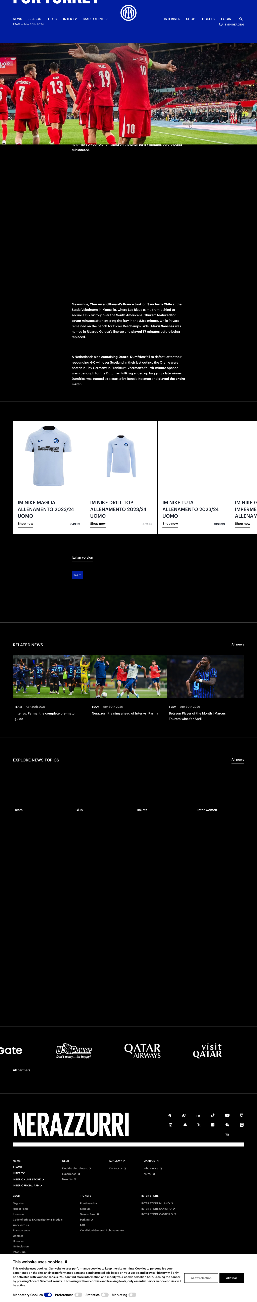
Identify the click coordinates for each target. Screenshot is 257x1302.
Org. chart (19, 1203)
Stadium (85, 1209)
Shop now (25, 490)
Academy (115, 1161)
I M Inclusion (21, 1246)
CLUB (52, 19)
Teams (17, 1167)
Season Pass (87, 1214)
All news (238, 611)
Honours (18, 1241)
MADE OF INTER (95, 19)
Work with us (21, 1225)
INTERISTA (172, 19)
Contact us (115, 1168)
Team (77, 541)
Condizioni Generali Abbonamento (102, 1230)
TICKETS (208, 19)
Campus (149, 1161)
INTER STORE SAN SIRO (156, 1209)
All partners (21, 1070)
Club (65, 1161)
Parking (85, 1219)
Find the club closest (75, 1168)
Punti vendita (88, 1203)
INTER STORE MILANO (155, 1203)
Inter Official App (26, 1185)
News (16, 1161)
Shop (190, 19)
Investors (18, 1214)
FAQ (82, 1225)
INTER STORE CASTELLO (157, 1214)
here (150, 1277)
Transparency (21, 1230)
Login (226, 19)
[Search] (241, 19)
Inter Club (19, 1252)
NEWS (17, 19)
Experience (69, 1174)
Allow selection (201, 1278)
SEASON (35, 19)
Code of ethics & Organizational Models (37, 1219)
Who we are (151, 1168)
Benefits (67, 1179)
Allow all (232, 1278)
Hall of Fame (21, 1209)
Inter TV (70, 19)
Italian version (82, 524)
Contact (18, 1236)
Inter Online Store (27, 1179)
